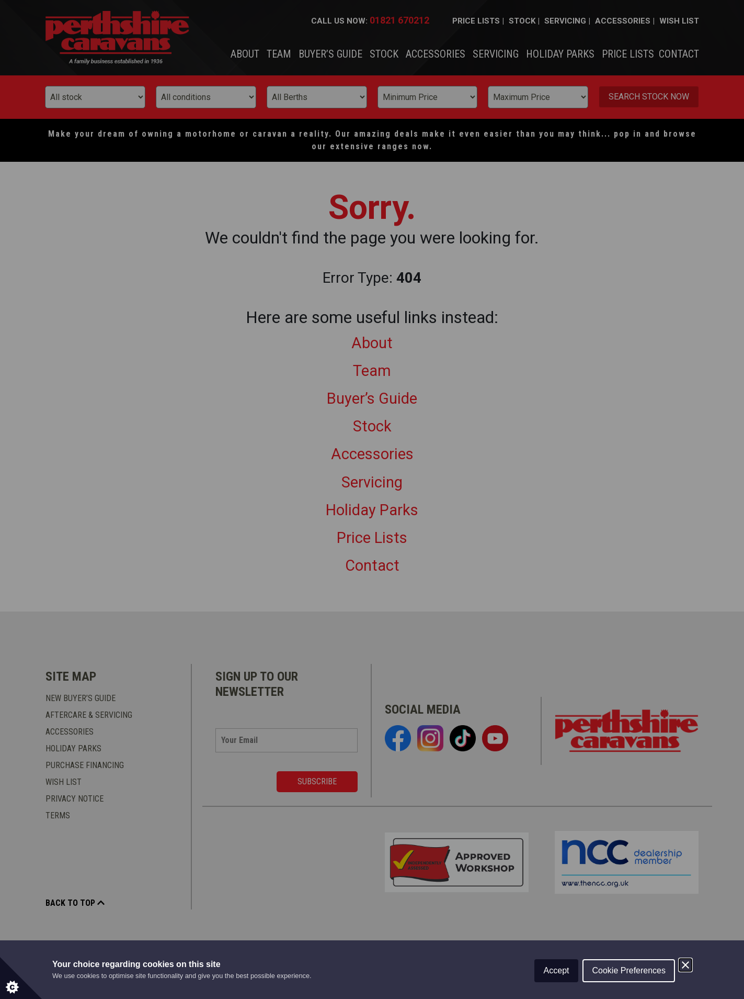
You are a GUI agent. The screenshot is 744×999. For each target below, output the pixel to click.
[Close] (685, 965)
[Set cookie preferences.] (21, 978)
